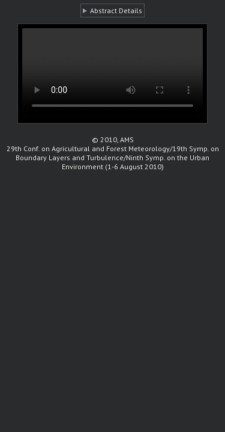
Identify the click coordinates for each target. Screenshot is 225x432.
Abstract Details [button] (116, 10)
